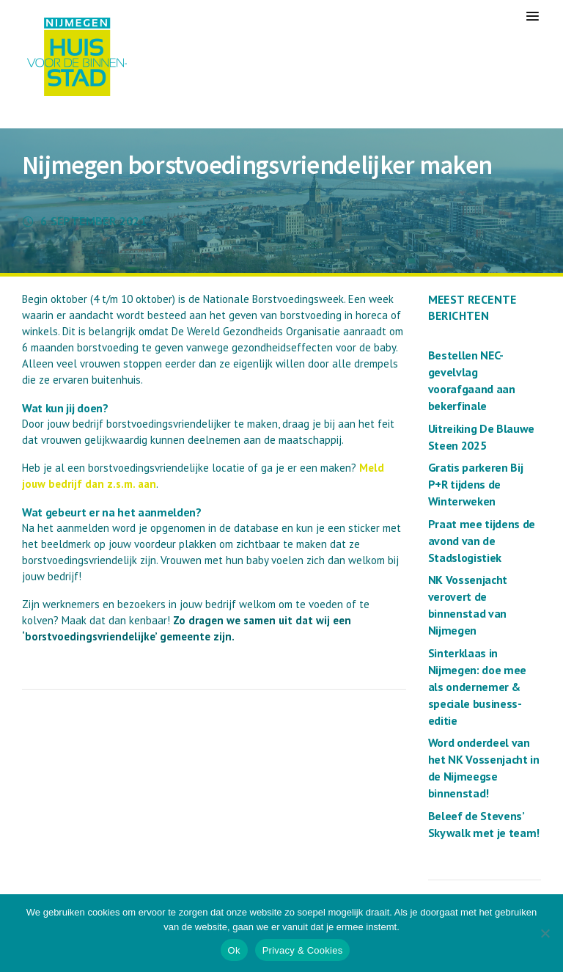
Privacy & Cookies (302, 950)
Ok (234, 950)
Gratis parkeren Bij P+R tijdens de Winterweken (475, 484)
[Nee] (544, 933)
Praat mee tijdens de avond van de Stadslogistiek (482, 540)
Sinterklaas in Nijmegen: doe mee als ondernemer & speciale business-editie (477, 687)
